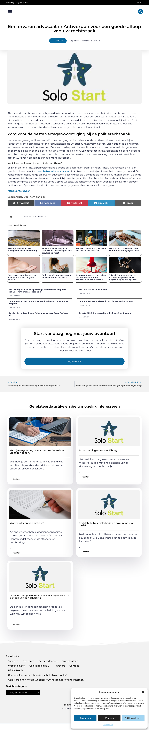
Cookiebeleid (108, 725)
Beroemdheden (48, 661)
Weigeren (109, 718)
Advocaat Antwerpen (35, 216)
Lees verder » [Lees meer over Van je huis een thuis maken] (84, 293)
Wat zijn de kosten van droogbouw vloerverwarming (22, 249)
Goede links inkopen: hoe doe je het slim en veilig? (37, 675)
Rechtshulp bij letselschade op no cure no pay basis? (106, 524)
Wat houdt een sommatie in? (27, 523)
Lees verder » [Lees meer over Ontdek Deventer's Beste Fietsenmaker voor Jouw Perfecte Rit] (14, 319)
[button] (143, 692)
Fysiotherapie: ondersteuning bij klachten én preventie (56, 276)
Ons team (28, 661)
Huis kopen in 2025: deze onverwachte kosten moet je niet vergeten (38, 302)
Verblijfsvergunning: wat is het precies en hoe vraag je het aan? (37, 451)
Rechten (58, 40)
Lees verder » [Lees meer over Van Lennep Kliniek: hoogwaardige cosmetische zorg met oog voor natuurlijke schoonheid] (14, 296)
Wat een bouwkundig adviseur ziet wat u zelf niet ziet (91, 249)
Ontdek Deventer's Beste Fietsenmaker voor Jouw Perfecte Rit (38, 314)
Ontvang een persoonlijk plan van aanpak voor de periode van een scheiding (39, 596)
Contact (74, 665)
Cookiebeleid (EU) (39, 665)
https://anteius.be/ (19, 191)
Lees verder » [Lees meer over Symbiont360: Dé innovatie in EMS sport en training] (84, 317)
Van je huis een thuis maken (93, 289)
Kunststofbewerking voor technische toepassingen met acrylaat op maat (57, 250)
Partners (60, 665)
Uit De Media (15, 670)
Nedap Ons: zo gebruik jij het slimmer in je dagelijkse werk (124, 249)
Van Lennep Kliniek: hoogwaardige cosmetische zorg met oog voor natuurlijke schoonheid (37, 290)
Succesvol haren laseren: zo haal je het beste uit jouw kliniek (22, 277)
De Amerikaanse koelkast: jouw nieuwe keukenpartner (106, 301)
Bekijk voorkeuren (133, 718)
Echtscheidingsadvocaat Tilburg (98, 450)
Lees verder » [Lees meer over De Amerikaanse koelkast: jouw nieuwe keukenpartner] (84, 305)
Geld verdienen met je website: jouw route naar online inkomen (46, 679)
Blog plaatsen (70, 661)
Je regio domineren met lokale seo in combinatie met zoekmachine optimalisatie (91, 277)
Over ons (13, 661)
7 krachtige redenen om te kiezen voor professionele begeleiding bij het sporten (123, 277)
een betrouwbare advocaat (54, 171)
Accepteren (85, 718)
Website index (16, 665)
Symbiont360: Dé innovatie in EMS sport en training (105, 313)
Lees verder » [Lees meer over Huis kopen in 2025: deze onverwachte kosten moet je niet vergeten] (14, 307)
